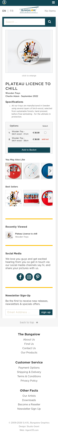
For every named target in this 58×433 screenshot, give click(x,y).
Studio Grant (33, 427)
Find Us (29, 344)
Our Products (29, 352)
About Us (29, 339)
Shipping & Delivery (29, 372)
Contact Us (29, 348)
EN (4, 11)
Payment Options (29, 368)
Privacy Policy (29, 381)
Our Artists (29, 396)
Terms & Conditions (29, 376)
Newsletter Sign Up (29, 409)
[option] (29, 51)
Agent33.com (32, 430)
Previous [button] (7, 171)
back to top (27, 322)
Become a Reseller (29, 404)
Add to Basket (29, 150)
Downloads (29, 400)
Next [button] (50, 171)
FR (11, 11)
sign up (46, 312)
